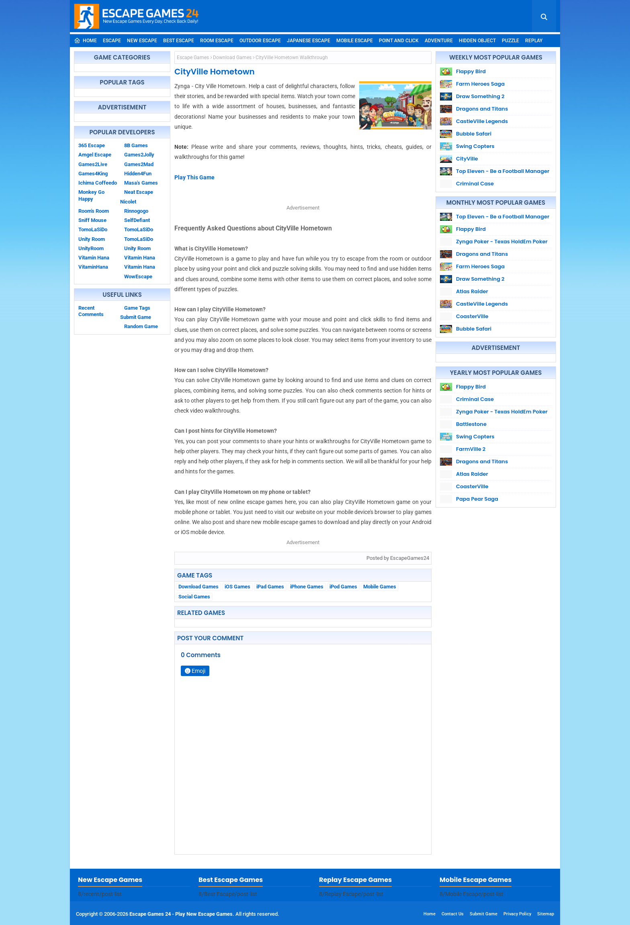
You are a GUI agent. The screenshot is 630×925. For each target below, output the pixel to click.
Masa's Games (141, 183)
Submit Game (135, 317)
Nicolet (128, 202)
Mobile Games (379, 587)
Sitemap (545, 914)
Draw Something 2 (480, 96)
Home (85, 40)
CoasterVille (472, 316)
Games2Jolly (139, 155)
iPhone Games (306, 587)
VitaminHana (93, 267)
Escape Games (193, 57)
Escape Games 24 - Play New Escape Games (181, 914)
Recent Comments (91, 311)
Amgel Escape (94, 155)
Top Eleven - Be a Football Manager (502, 171)
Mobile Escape (354, 40)
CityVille (467, 158)
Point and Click (399, 40)
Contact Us (453, 914)
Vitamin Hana (139, 258)
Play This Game (194, 177)
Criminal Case (475, 183)
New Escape (142, 40)
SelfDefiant (137, 220)
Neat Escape (138, 192)
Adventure (439, 40)
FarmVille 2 (470, 449)
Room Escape (216, 40)
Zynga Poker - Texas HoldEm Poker (502, 241)
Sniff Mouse (92, 220)
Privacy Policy (517, 914)
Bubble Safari (473, 134)
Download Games (232, 57)
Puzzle (510, 40)
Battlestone (471, 424)
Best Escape (178, 40)
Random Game (141, 326)
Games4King (93, 174)
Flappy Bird (471, 71)
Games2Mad (138, 164)
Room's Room (93, 211)
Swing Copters (475, 146)
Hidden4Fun (137, 174)
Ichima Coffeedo (97, 183)
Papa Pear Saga (477, 499)
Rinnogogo (136, 211)
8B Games (136, 145)
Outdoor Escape (260, 40)
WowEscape (138, 276)
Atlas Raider (472, 291)
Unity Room (91, 239)
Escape (112, 40)
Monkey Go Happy (91, 195)
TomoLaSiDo (138, 229)
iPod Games (343, 587)
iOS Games (237, 587)
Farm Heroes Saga (480, 84)
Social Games (194, 597)
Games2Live (92, 164)
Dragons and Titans (482, 109)
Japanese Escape (308, 40)
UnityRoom (91, 248)
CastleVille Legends (482, 121)
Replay (533, 40)
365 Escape (91, 145)
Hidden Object (477, 40)
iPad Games (270, 587)
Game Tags (137, 308)
